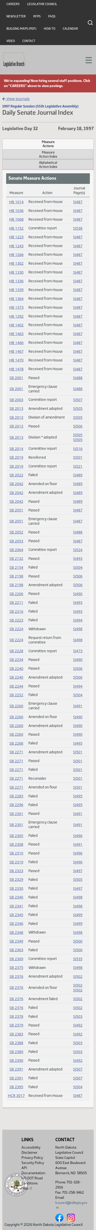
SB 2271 (16, 752)
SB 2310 (16, 853)
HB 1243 (16, 245)
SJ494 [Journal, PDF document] (78, 620)
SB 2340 (16, 897)
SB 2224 (16, 628)
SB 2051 (16, 510)
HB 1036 (16, 210)
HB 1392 (16, 316)
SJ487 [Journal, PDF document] (78, 201)
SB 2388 (16, 1042)
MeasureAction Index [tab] (48, 154)
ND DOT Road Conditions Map (32, 1183)
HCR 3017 (16, 1095)
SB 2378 (16, 1016)
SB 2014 (16, 448)
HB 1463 (16, 333)
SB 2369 (16, 958)
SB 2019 (16, 457)
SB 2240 (16, 668)
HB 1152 (16, 228)
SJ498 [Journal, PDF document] (78, 628)
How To (49, 28)
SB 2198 (16, 576)
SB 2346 (16, 923)
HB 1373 (16, 307)
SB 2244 (16, 686)
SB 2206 (16, 593)
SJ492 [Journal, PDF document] (78, 1025)
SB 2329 (16, 879)
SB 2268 (16, 743)
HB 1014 (16, 201)
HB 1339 (16, 289)
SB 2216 (16, 611)
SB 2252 (16, 694)
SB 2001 (16, 377)
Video (10, 41)
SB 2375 (16, 967)
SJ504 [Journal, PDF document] (78, 567)
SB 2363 (16, 949)
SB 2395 (16, 1086)
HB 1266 (16, 254)
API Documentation (33, 1170)
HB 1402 (16, 325)
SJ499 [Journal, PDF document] (78, 914)
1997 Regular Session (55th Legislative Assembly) (40, 106)
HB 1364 (16, 298)
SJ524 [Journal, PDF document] (78, 549)
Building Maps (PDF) (21, 28)
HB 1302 (16, 263)
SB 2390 (16, 1060)
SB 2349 (16, 941)
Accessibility (31, 1147)
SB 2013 (16, 408)
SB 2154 (16, 567)
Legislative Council (42, 4)
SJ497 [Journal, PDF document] (78, 870)
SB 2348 (16, 932)
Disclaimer (29, 1152)
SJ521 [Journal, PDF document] (78, 466)
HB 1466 (16, 342)
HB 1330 (16, 272)
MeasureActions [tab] (48, 144)
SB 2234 (16, 659)
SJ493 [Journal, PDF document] (78, 558)
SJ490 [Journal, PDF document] (78, 593)
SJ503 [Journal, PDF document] (78, 1016)
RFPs (37, 16)
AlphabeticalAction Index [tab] (48, 165)
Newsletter (16, 16)
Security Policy (33, 1163)
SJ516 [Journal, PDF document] (78, 448)
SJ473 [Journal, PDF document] (78, 650)
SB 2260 (16, 705)
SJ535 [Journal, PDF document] (78, 958)
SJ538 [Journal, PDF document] (78, 228)
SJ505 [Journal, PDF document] (78, 408)
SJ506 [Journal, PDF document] (78, 426)
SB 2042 (16, 483)
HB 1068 (16, 219)
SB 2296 (16, 804)
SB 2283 (16, 796)
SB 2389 (16, 1051)
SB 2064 (16, 549)
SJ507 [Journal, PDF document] (78, 399)
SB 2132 (16, 558)
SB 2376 (16, 976)
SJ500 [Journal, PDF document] (78, 941)
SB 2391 (16, 1069)
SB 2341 (16, 906)
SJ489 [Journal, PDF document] (78, 475)
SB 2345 (16, 914)
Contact (28, 41)
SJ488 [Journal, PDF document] (78, 377)
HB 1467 (16, 351)
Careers (13, 4)
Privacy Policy (32, 1158)
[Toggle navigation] (86, 60)
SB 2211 (16, 602)
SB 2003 (16, 399)
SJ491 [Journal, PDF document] (78, 705)
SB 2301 (16, 813)
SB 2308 (16, 844)
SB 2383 (16, 1034)
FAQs (52, 16)
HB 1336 (16, 281)
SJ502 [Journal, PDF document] (78, 976)
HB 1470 (16, 360)
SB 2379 (16, 1025)
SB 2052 (16, 532)
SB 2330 (16, 888)
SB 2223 (16, 620)
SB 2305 (16, 835)
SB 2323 (16, 870)
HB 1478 (16, 369)
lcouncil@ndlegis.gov (71, 1205)
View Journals (16, 98)
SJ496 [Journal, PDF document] (78, 835)
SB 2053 (16, 541)
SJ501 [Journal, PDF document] (78, 457)
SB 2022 (16, 475)
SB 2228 (16, 650)
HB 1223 (16, 236)
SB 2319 (16, 862)
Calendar (70, 28)
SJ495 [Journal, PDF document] (78, 743)
